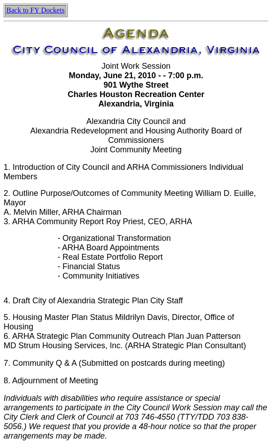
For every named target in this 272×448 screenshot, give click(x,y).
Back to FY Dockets (35, 10)
